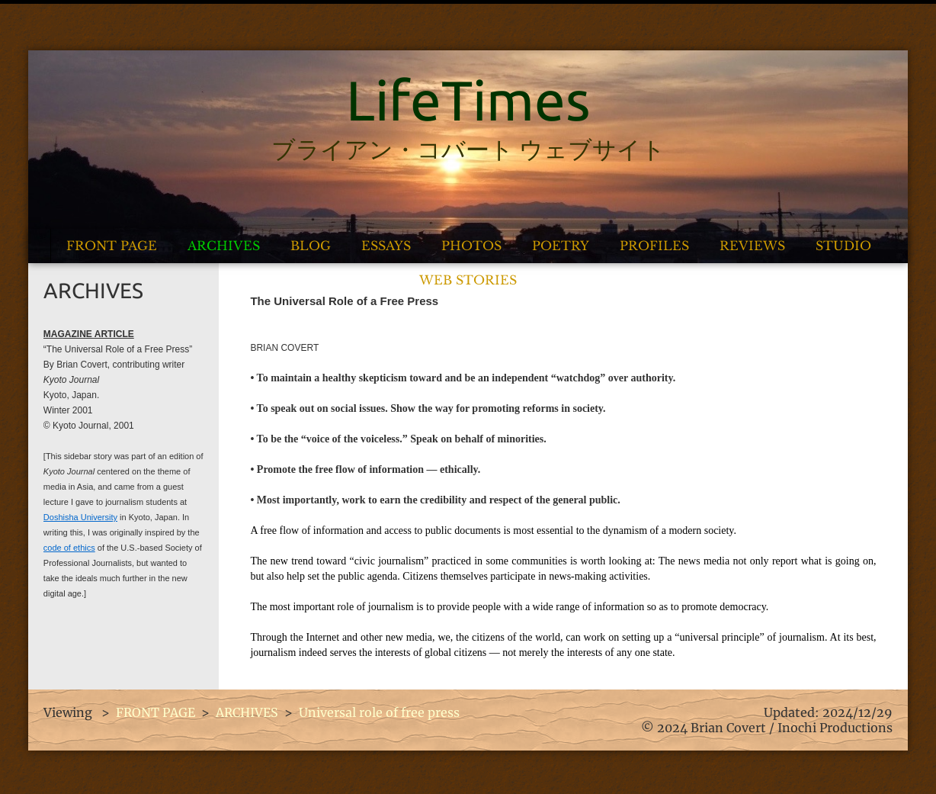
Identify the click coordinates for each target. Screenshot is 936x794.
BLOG (310, 245)
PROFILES (654, 245)
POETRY (560, 245)
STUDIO (843, 245)
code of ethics (69, 547)
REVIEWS (752, 245)
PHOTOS (471, 245)
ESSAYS (386, 245)
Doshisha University (80, 517)
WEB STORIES (468, 280)
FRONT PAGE (111, 245)
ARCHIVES (224, 245)
